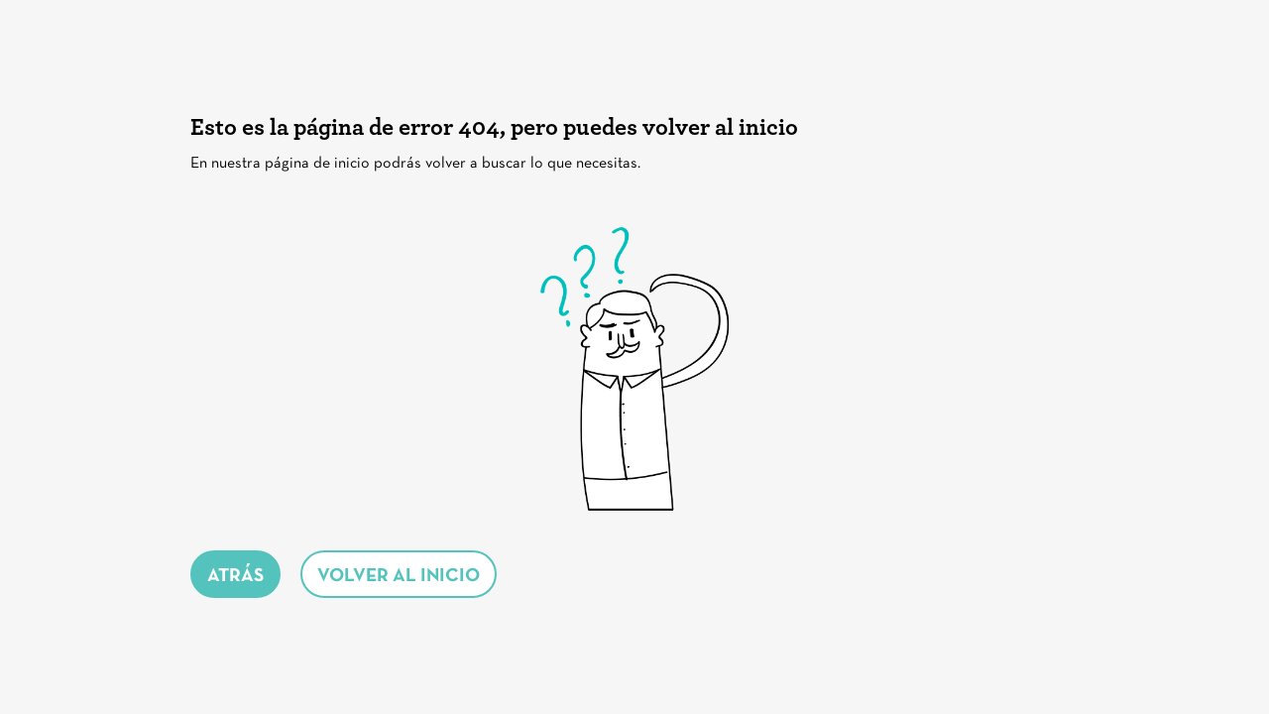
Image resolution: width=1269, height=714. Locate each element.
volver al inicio (398, 576)
